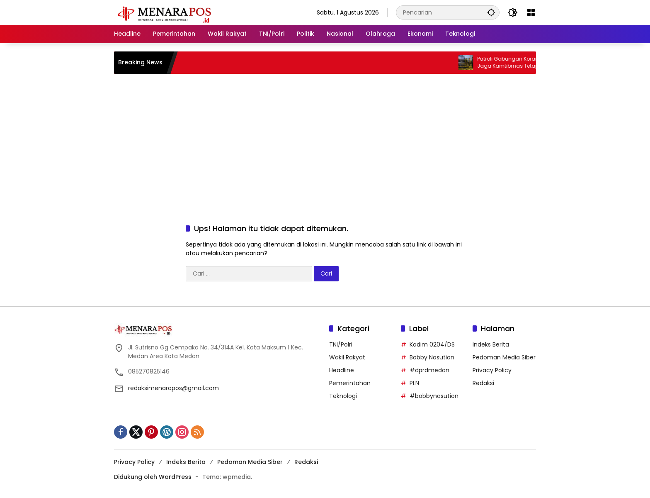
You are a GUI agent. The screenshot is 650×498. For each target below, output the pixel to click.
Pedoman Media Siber (504, 357)
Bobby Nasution (432, 357)
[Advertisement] (325, 140)
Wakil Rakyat (347, 357)
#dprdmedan (429, 370)
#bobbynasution (434, 396)
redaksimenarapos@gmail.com (173, 388)
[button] (491, 12)
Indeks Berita (491, 344)
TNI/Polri (340, 344)
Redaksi (483, 383)
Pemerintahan (350, 383)
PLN (414, 383)
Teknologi (343, 396)
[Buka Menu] (531, 12)
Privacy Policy (492, 370)
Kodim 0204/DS (432, 344)
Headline (341, 370)
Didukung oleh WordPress (153, 477)
